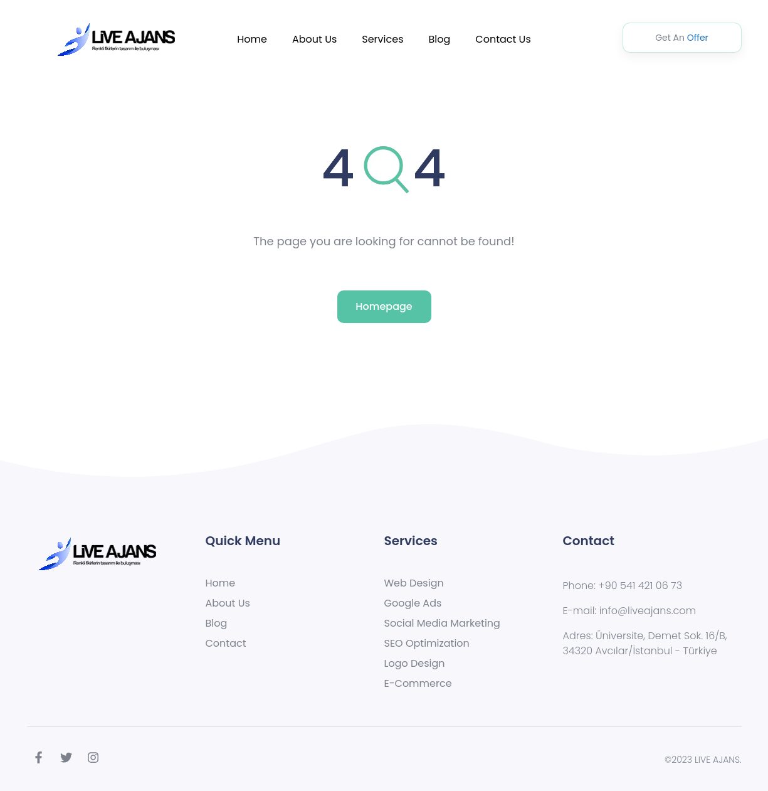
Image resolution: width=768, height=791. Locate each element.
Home (252, 39)
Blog (440, 39)
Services (382, 39)
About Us (314, 39)
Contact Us (502, 39)
